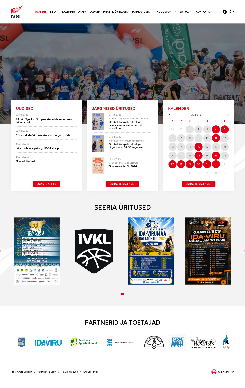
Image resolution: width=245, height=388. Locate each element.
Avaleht (40, 11)
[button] (122, 294)
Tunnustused (141, 11)
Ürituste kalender (122, 183)
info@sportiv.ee (90, 372)
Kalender (68, 11)
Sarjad (184, 11)
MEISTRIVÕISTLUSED (115, 11)
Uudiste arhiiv (46, 183)
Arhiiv (82, 11)
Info (53, 11)
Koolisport (165, 11)
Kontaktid (203, 11)
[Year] (201, 115)
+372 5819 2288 (69, 372)
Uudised (95, 11)
